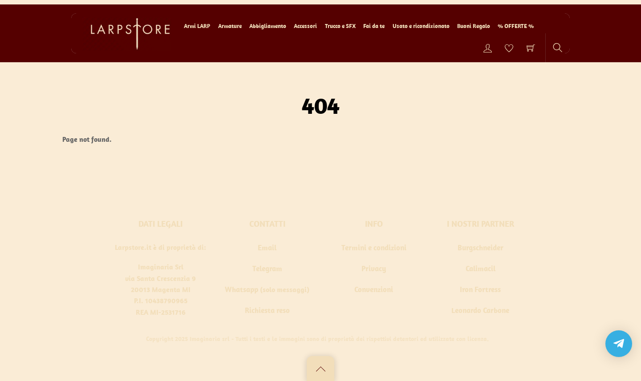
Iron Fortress (480, 289)
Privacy (373, 268)
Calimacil (480, 268)
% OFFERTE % (516, 26)
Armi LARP (197, 26)
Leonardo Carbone (480, 310)
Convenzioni (373, 289)
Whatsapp (241, 289)
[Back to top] (320, 368)
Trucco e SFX (340, 26)
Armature (230, 26)
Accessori (305, 26)
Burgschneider (480, 248)
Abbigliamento (267, 26)
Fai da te (374, 26)
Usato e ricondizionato (421, 26)
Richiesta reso (267, 310)
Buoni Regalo (473, 26)
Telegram (267, 268)
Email (267, 248)
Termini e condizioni (373, 248)
